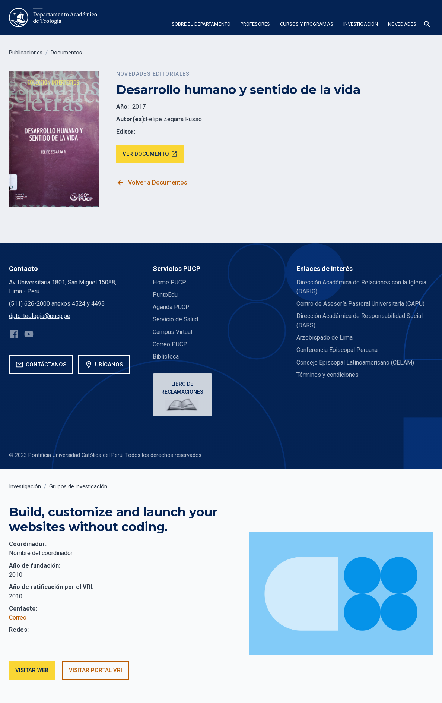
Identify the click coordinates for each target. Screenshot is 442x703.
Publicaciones (25, 53)
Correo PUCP (170, 344)
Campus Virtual (172, 331)
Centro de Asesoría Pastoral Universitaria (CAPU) (360, 303)
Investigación (25, 486)
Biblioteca (166, 356)
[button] (200, 25)
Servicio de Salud (175, 319)
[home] (54, 17)
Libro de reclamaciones (182, 388)
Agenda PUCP (171, 306)
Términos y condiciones (327, 374)
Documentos (66, 53)
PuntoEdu (165, 294)
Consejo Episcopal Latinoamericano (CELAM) (355, 362)
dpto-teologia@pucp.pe (39, 315)
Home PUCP (169, 282)
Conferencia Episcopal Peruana (337, 349)
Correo (17, 617)
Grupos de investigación (78, 486)
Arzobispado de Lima (324, 337)
